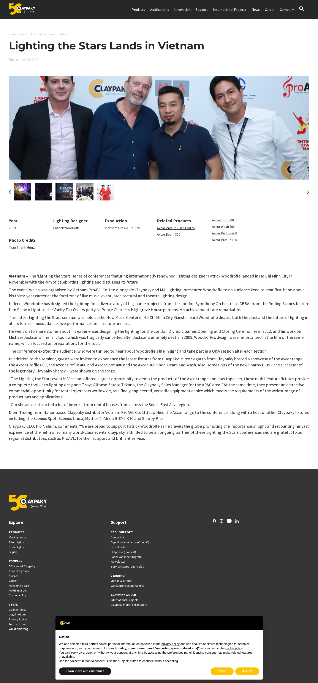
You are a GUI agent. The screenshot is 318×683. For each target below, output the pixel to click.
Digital (13, 552)
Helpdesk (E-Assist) (123, 552)
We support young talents (127, 586)
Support (202, 9)
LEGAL (13, 604)
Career (270, 9)
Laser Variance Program (126, 557)
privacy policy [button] (170, 644)
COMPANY (15, 561)
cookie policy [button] (233, 648)
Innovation (182, 9)
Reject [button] (222, 671)
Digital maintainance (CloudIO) (130, 542)
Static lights (16, 547)
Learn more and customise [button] (85, 671)
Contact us (118, 537)
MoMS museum (18, 590)
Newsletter (118, 561)
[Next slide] (308, 194)
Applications (159, 9)
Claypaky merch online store (129, 605)
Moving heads (18, 537)
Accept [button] (247, 671)
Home (12, 34)
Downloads (118, 547)
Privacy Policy (18, 619)
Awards (14, 576)
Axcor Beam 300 (168, 237)
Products (138, 9)
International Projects (230, 9)
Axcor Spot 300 (223, 223)
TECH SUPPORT (122, 532)
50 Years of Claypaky (22, 566)
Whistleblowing (18, 629)
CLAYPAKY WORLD (123, 595)
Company (287, 9)
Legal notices (17, 614)
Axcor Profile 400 (224, 236)
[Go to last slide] (10, 194)
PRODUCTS (17, 532)
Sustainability (17, 595)
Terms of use (17, 624)
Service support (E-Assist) (127, 566)
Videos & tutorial (121, 581)
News (256, 9)
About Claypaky (19, 571)
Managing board (19, 586)
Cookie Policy (17, 610)
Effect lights (16, 542)
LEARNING (118, 575)
